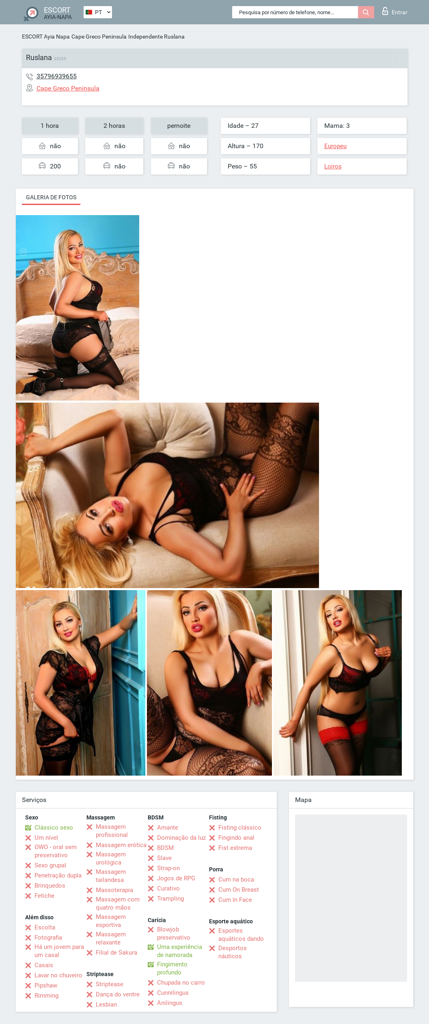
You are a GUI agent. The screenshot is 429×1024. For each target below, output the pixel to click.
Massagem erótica (121, 845)
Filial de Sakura (116, 952)
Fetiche (44, 895)
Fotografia (48, 937)
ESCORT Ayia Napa (46, 36)
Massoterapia (114, 890)
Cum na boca (236, 879)
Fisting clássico (239, 827)
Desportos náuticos (232, 952)
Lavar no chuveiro (58, 975)
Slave (164, 858)
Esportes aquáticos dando (241, 934)
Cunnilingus (173, 992)
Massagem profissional (112, 831)
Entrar (394, 10)
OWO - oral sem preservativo (55, 851)
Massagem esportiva (111, 921)
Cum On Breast (238, 889)
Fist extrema (235, 848)
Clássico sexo (53, 827)
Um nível (46, 837)
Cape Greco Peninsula (99, 36)
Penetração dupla (58, 875)
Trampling (170, 898)
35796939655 (57, 76)
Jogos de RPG (176, 878)
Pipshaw (45, 985)
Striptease (109, 984)
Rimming (46, 995)
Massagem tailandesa (111, 876)
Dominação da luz (181, 837)
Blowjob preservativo (173, 933)
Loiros (333, 166)
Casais (43, 965)
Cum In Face (235, 899)
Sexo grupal (50, 865)
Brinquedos (49, 885)
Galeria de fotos (51, 197)
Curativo (168, 888)
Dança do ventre (118, 994)
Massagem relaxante (111, 938)
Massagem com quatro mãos (118, 903)
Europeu (335, 146)
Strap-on (168, 868)
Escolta (44, 927)
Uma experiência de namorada (179, 951)
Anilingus (169, 1003)
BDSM (165, 848)
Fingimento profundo (172, 968)
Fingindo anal (236, 837)
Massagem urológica (111, 858)
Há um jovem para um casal (59, 951)
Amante (167, 827)
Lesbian (106, 1004)
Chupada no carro (181, 982)
